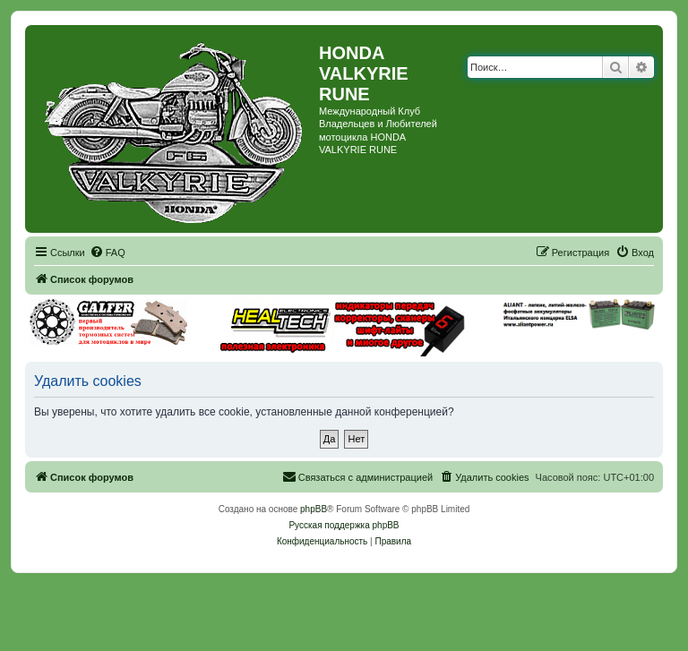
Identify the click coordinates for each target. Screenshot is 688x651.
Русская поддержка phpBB (343, 525)
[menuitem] (107, 252)
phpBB (313, 509)
